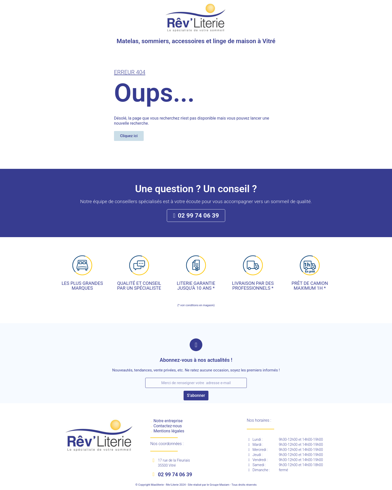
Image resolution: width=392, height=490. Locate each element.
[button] (129, 136)
